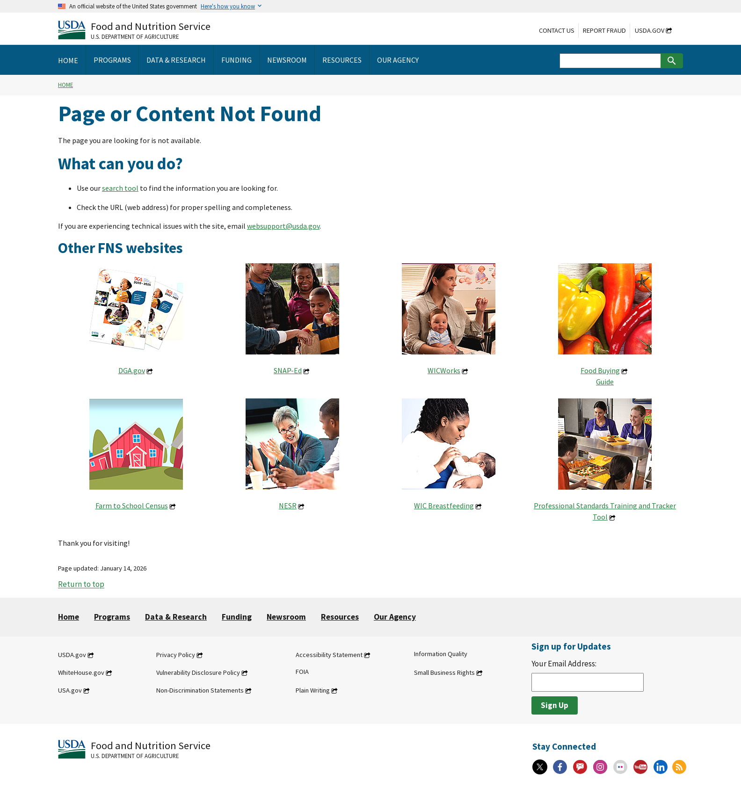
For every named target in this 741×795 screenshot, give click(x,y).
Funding (237, 617)
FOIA (302, 671)
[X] (539, 766)
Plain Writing (313, 690)
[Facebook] (559, 766)
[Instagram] (600, 766)
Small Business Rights (444, 672)
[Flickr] (620, 766)
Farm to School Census (131, 505)
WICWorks (444, 370)
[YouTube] (640, 766)
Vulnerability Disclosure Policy (198, 672)
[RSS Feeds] (679, 766)
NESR (288, 505)
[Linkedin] (660, 766)
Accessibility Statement (329, 654)
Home (65, 84)
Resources (340, 617)
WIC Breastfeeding (444, 505)
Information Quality (440, 654)
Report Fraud (604, 30)
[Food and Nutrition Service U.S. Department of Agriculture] (134, 30)
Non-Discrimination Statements (200, 690)
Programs (112, 617)
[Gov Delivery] (580, 766)
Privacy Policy (175, 654)
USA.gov (70, 690)
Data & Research (176, 617)
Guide (605, 381)
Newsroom (286, 617)
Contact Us (556, 30)
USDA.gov (649, 30)
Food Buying (600, 370)
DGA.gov (131, 370)
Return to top (81, 584)
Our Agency (395, 617)
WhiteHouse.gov (81, 672)
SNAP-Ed (288, 370)
